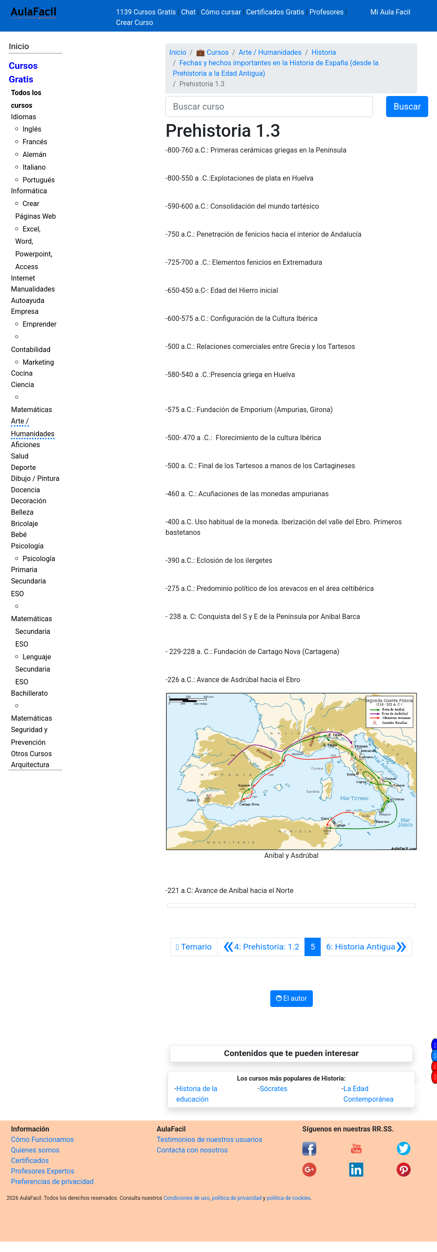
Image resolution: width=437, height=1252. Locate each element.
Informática (29, 191)
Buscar (407, 106)
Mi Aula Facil (390, 12)
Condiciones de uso (187, 1198)
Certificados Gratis (275, 12)
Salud (20, 456)
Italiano (34, 167)
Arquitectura (30, 765)
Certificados (30, 1160)
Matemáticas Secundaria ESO (31, 631)
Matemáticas (31, 409)
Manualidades (33, 289)
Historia (324, 52)
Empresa (25, 311)
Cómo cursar (221, 12)
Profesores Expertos (42, 1171)
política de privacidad (236, 1198)
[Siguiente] (366, 947)
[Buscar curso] (269, 106)
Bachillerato (29, 693)
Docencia (25, 490)
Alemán (34, 154)
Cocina (21, 373)
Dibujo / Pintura (35, 478)
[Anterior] (261, 947)
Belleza (22, 512)
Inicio (19, 46)
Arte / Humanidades (270, 52)
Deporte (23, 467)
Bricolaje (24, 523)
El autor (291, 998)
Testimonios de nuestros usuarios (209, 1139)
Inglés (31, 129)
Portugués (38, 180)
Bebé (19, 534)
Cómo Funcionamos (42, 1139)
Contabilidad (30, 349)
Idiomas (23, 117)
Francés (34, 142)
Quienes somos (35, 1150)
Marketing (38, 362)
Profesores (326, 12)
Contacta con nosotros (192, 1150)
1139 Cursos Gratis (147, 12)
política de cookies (289, 1198)
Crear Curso (134, 22)
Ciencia (22, 385)
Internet (23, 278)
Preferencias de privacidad (52, 1181)
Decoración (29, 501)
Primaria (24, 570)
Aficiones (25, 445)
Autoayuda (27, 300)
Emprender (39, 324)
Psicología (27, 546)
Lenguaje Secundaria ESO (33, 669)
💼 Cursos (212, 52)
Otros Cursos (31, 754)
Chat (188, 12)
